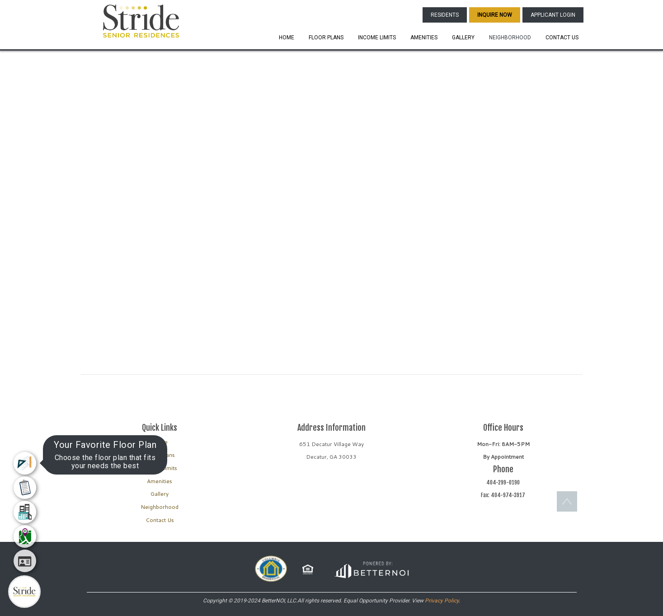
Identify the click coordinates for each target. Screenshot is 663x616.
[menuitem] (25, 463)
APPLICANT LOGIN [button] (553, 15)
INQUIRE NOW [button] (494, 15)
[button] (141, 20)
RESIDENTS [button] (445, 15)
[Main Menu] (24, 591)
